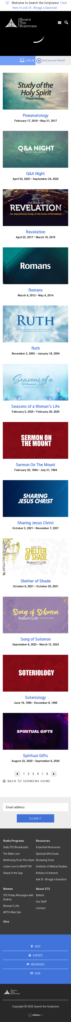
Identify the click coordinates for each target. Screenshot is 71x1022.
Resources (43, 841)
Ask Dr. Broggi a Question (51, 879)
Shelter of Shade (36, 581)
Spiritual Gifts (35, 756)
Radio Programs (13, 841)
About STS (43, 889)
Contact (40, 908)
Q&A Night (35, 174)
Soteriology (35, 698)
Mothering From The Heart (18, 860)
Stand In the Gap (13, 873)
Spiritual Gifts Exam (47, 854)
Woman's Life (11, 906)
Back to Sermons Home (28, 781)
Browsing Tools (45, 860)
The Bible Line (11, 854)
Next (54, 774)
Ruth (35, 348)
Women (8, 889)
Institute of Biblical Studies (51, 866)
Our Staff (41, 901)
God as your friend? (53, 60)
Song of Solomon (36, 639)
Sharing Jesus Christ (35, 523)
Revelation (35, 232)
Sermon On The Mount (35, 465)
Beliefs (40, 895)
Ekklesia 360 (35, 1015)
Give (6, 921)
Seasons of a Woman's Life (35, 407)
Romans (35, 290)
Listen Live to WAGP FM (17, 866)
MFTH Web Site (12, 912)
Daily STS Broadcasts (15, 847)
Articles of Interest (47, 873)
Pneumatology (36, 116)
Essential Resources (48, 847)
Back (17, 774)
